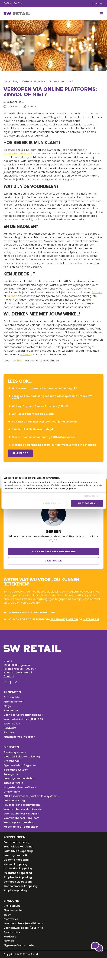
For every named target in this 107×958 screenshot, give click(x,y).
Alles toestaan (86, 503)
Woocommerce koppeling (20, 886)
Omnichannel (12, 791)
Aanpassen (51, 503)
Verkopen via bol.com (18, 881)
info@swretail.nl (21, 672)
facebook (57, 619)
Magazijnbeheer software (20, 787)
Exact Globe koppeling (18, 846)
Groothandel (12, 761)
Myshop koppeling (15, 864)
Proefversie (11, 710)
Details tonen (91, 496)
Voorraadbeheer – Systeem (21, 818)
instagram (91, 619)
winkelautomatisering (17, 153)
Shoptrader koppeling (18, 877)
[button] (101, 13)
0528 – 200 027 (26, 669)
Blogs (16, 81)
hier (19, 360)
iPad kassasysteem (16, 769)
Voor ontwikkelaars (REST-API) (23, 719)
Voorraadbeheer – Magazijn (22, 813)
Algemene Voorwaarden (19, 737)
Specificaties (12, 723)
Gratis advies (12, 697)
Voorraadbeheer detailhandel (23, 809)
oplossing (26, 354)
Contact (9, 676)
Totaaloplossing (14, 800)
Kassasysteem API (15, 855)
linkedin (72, 619)
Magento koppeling (16, 859)
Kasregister (11, 774)
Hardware (10, 728)
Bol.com (97, 292)
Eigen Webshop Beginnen (20, 765)
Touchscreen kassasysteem (22, 805)
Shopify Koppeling (15, 890)
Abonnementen (13, 701)
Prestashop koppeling (18, 873)
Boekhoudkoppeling (16, 842)
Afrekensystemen (15, 752)
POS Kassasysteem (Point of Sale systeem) (31, 796)
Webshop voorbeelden (18, 822)
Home (7, 81)
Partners (9, 732)
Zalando (12, 296)
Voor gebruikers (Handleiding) (23, 715)
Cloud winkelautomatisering (22, 756)
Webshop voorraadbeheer (21, 827)
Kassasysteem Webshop (19, 778)
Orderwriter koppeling (18, 868)
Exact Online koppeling (18, 851)
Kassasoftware (13, 783)
